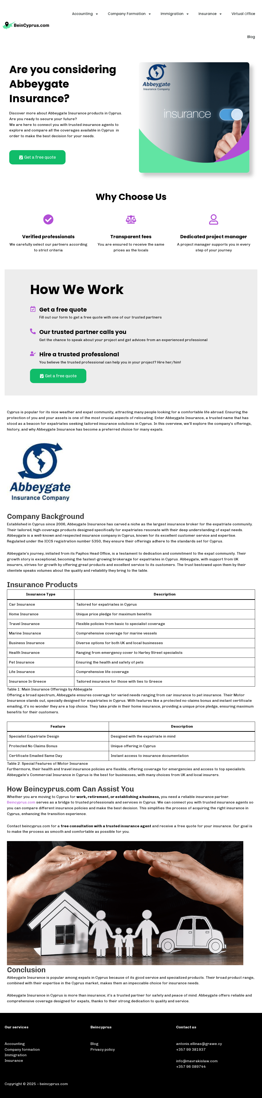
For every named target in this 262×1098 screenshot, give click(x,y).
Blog (251, 36)
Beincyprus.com (21, 802)
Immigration (175, 14)
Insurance (210, 14)
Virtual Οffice (243, 13)
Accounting (85, 14)
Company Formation (129, 14)
